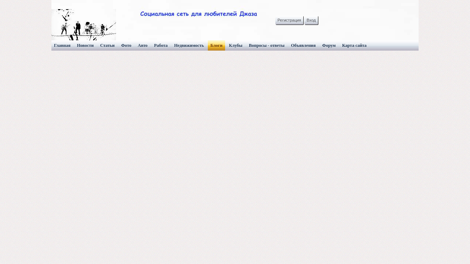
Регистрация (289, 20)
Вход (311, 20)
